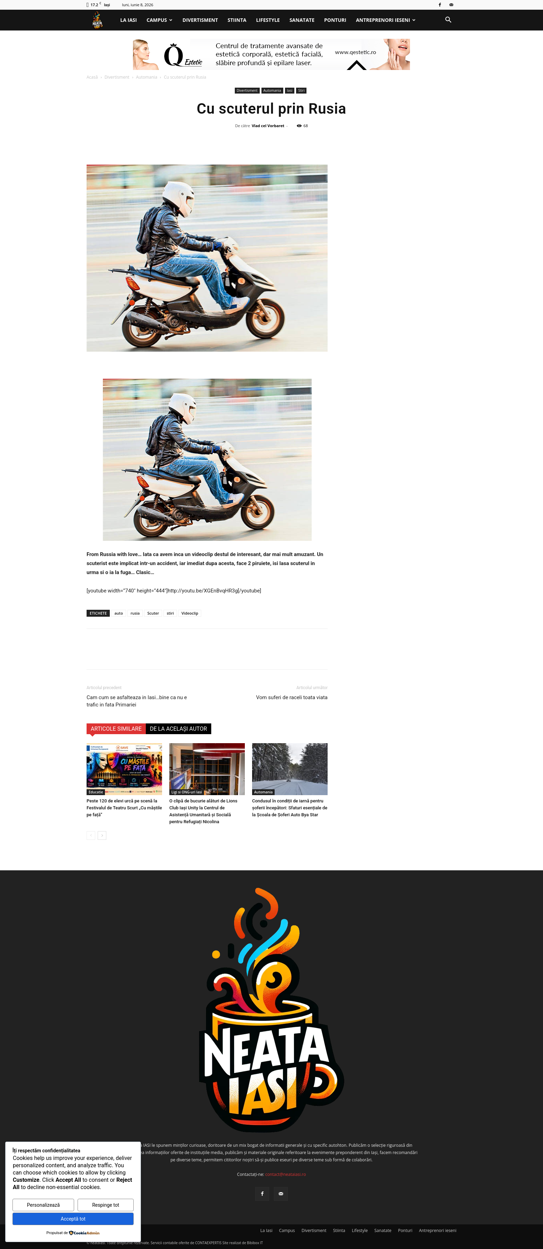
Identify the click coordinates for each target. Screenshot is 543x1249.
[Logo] (101, 20)
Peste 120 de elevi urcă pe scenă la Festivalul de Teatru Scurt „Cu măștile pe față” (124, 807)
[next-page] (102, 835)
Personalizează (43, 1205)
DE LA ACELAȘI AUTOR (178, 728)
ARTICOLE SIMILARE (116, 728)
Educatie (96, 792)
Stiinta (237, 20)
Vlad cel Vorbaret (268, 125)
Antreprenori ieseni (386, 20)
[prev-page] (91, 835)
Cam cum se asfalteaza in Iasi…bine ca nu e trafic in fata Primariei (137, 701)
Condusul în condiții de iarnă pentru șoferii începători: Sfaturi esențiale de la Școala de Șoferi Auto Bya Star (289, 807)
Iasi (290, 90)
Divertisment (200, 20)
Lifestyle (268, 20)
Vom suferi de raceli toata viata (292, 697)
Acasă (92, 77)
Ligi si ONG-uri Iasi (186, 792)
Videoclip (189, 613)
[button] (448, 20)
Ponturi (335, 20)
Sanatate (302, 20)
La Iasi (128, 20)
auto (118, 613)
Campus (159, 20)
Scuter (153, 613)
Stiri (301, 90)
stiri (170, 613)
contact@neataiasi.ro (285, 1174)
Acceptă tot (73, 1219)
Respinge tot (105, 1205)
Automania (146, 77)
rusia (135, 613)
